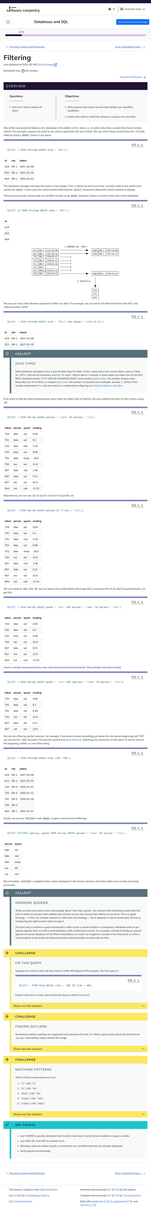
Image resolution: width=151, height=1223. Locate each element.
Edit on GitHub (17, 1195)
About (28, 1201)
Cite (11, 1201)
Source (45, 1195)
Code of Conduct (48, 1189)
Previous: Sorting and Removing (25, 46)
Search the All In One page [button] (132, 21)
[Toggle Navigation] (8, 22)
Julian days (100, 378)
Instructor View (133, 9)
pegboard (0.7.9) (123, 1201)
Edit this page (47, 64)
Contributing (33, 1195)
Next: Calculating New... (130, 46)
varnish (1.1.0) (88, 1204)
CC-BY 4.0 (113, 1189)
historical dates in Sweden (107, 385)
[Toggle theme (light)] (111, 9)
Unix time (63, 382)
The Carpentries (132, 1195)
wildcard (76, 739)
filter (76, 127)
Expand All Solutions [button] (133, 77)
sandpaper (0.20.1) (102, 1201)
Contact (19, 1201)
